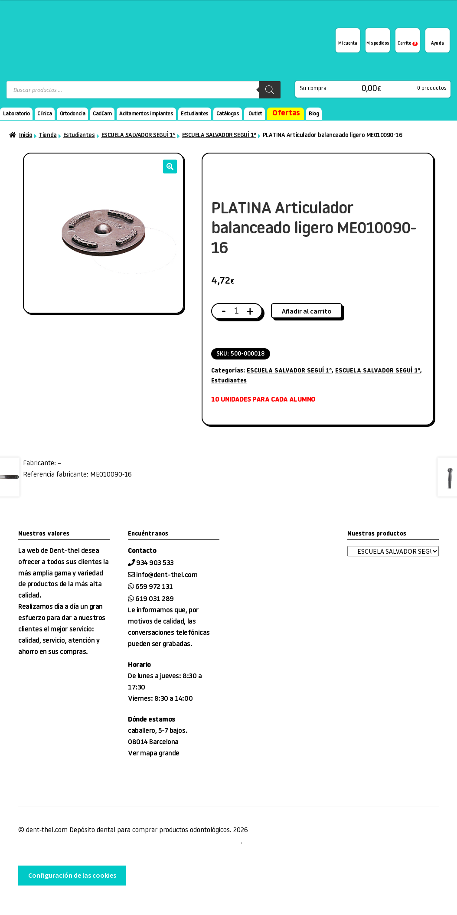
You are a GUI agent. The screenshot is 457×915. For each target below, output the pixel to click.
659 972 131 (154, 587)
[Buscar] (270, 89)
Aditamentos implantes (146, 114)
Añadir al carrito (307, 311)
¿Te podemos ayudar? (437, 40)
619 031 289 (154, 599)
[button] (170, 166)
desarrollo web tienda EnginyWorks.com (63, 902)
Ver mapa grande (154, 753)
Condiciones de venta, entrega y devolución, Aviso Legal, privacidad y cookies (129, 841)
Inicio (25, 135)
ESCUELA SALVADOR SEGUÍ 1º (138, 135)
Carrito (408, 44)
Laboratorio (16, 114)
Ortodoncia (72, 114)
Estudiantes (195, 114)
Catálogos (227, 114)
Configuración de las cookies (72, 875)
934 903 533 (155, 563)
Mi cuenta (347, 44)
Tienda (47, 135)
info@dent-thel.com (166, 575)
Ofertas (286, 113)
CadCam (102, 114)
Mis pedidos (377, 44)
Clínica (44, 114)
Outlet (255, 114)
